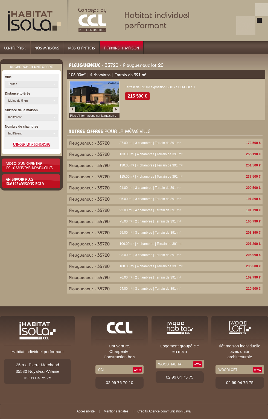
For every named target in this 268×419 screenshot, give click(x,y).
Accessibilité (86, 411)
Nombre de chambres (22, 126)
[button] (31, 84)
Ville (8, 77)
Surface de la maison (21, 110)
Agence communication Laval (169, 411)
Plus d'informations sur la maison (92, 115)
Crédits (142, 411)
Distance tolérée (17, 93)
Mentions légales (116, 411)
